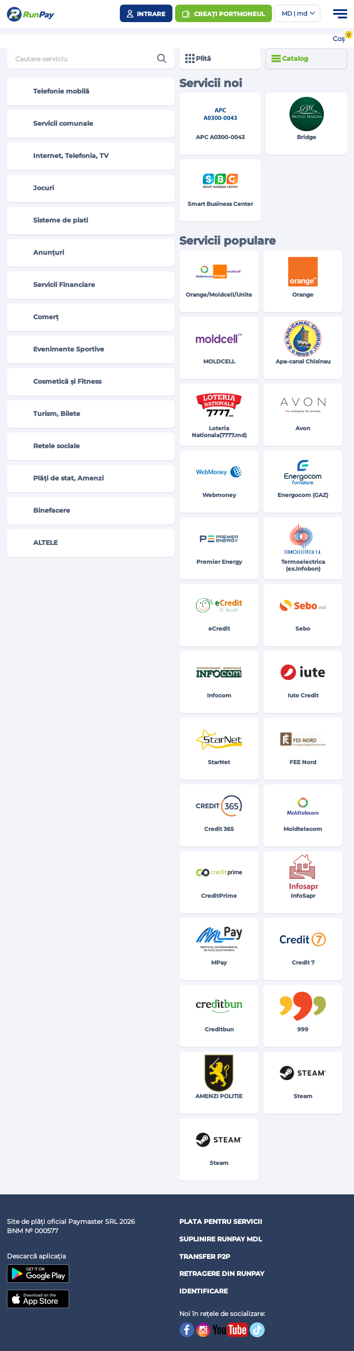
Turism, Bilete (47, 414)
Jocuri (34, 188)
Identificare (203, 1291)
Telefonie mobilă (52, 92)
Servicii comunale (54, 124)
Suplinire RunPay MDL (220, 1239)
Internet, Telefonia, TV (61, 156)
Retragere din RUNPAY (221, 1273)
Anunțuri (39, 253)
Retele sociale (47, 446)
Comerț (37, 317)
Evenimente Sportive (59, 350)
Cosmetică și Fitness (58, 382)
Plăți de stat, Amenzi (59, 478)
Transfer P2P (204, 1256)
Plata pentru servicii (220, 1221)
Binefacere (42, 511)
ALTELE (36, 543)
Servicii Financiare (55, 285)
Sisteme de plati (51, 221)
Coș (339, 39)
